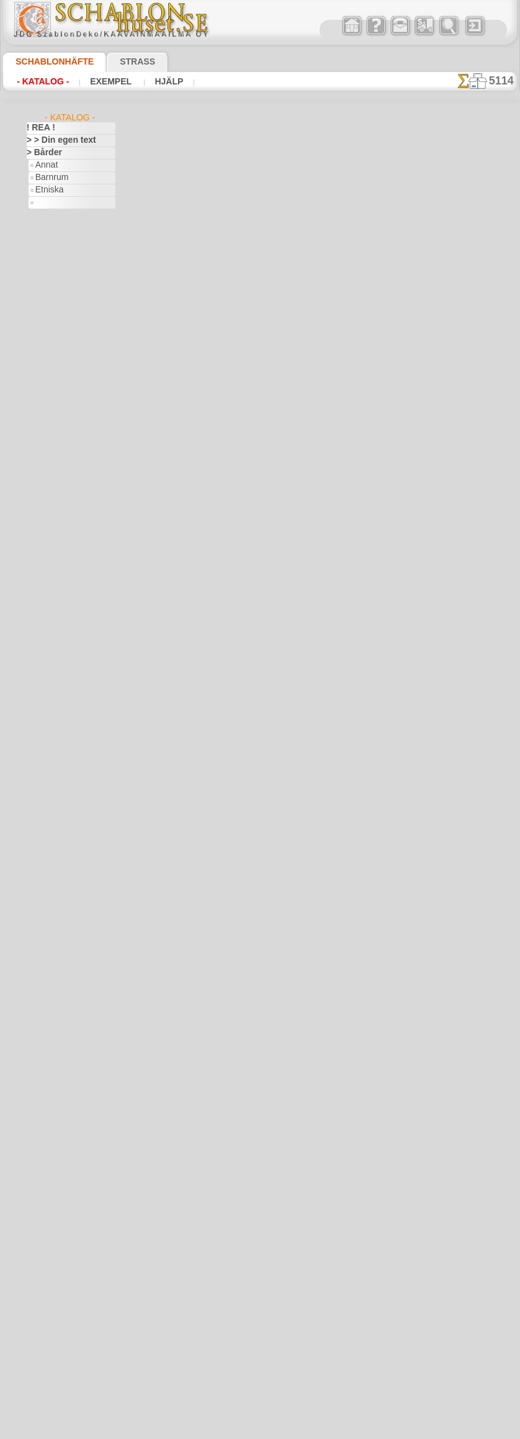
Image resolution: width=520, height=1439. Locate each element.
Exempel (100, 81)
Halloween (53, 736)
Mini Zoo (50, 550)
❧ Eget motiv (49, 1394)
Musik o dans (50, 1034)
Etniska (48, 190)
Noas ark (50, 587)
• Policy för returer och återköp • (263, 1071)
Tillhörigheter (49, 1183)
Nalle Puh (51, 574)
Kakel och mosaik (56, 897)
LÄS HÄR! (271, 422)
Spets (36, 1170)
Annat (45, 165)
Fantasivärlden (52, 711)
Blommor (42, 624)
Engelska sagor (60, 488)
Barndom (42, 438)
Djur (34, 661)
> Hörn (38, 276)
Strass (118, 61)
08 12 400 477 (284, 925)
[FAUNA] (50, 1357)
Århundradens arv (58, 376)
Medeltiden (46, 1009)
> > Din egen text (54, 140)
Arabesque (45, 363)
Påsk (43, 761)
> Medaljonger (50, 289)
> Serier (39, 301)
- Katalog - (39, 81)
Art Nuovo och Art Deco (68, 401)
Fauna (46, 202)
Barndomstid (57, 475)
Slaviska (41, 1146)
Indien (37, 872)
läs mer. (338, 1429)
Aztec (36, 413)
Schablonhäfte (47, 61)
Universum (45, 1220)
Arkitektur (44, 388)
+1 (306, 746)
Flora (44, 214)
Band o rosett (50, 425)
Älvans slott (55, 463)
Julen (44, 748)
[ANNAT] (50, 1295)
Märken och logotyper (64, 984)
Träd (34, 1195)
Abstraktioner (50, 339)
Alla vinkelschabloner (259, 774)
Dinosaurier (47, 637)
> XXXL (39, 326)
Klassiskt (42, 922)
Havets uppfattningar (64, 835)
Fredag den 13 (50, 786)
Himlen (38, 848)
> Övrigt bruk (188, 422)
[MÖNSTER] (56, 1369)
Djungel (39, 649)
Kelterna (41, 910)
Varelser (41, 1232)
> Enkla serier (49, 264)
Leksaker (50, 525)
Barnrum (50, 177)
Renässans (45, 1083)
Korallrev (42, 947)
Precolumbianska (56, 1071)
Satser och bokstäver (63, 1121)
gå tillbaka (261, 746)
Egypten (40, 699)
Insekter (41, 885)
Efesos (38, 686)
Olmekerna (45, 1046)
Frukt (36, 798)
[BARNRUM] (57, 1319)
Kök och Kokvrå (53, 935)
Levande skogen (62, 537)
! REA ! (38, 127)
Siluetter (41, 1133)
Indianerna (54, 512)
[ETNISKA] (53, 1344)
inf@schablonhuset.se (290, 948)
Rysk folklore (48, 1108)
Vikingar (41, 1257)
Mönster (50, 252)
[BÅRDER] (53, 1307)
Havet (45, 227)
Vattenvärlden (51, 1245)
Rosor (37, 1096)
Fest (34, 723)
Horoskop (43, 860)
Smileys (39, 1158)
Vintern (39, 1270)
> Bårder (41, 152)
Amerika (41, 351)
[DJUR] (48, 1332)
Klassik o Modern (65, 239)
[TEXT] (46, 1381)
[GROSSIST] (47, 1282)
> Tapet (38, 314)
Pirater (47, 599)
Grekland (42, 810)
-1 (214, 746)
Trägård (40, 1208)
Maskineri (44, 997)
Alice (43, 450)
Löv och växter (52, 972)
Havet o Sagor (59, 500)
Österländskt (49, 1059)
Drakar (39, 674)
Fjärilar (39, 773)
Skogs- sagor (57, 612)
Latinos (40, 959)
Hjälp (152, 81)
